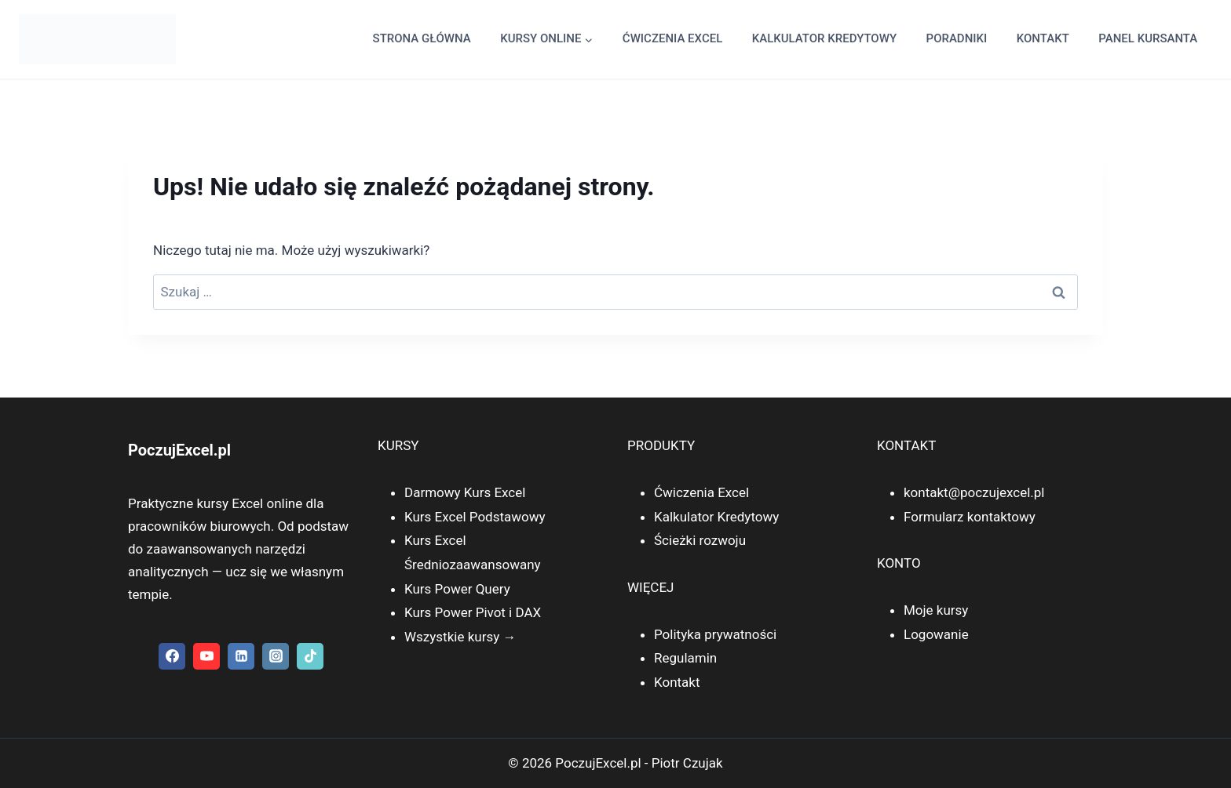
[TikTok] (310, 656)
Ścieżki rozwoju (700, 540)
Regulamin (685, 658)
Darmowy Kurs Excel (464, 492)
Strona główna (422, 38)
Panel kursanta (1147, 38)
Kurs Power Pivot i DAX (472, 612)
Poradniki (957, 38)
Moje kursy (936, 610)
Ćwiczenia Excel (672, 38)
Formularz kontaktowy (970, 517)
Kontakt (1043, 38)
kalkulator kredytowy (824, 38)
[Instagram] (275, 656)
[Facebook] (172, 656)
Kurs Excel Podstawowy (475, 517)
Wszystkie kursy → (460, 637)
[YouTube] (206, 656)
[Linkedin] (241, 656)
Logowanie (936, 634)
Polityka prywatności (715, 634)
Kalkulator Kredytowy (716, 517)
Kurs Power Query (457, 589)
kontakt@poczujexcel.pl (974, 492)
